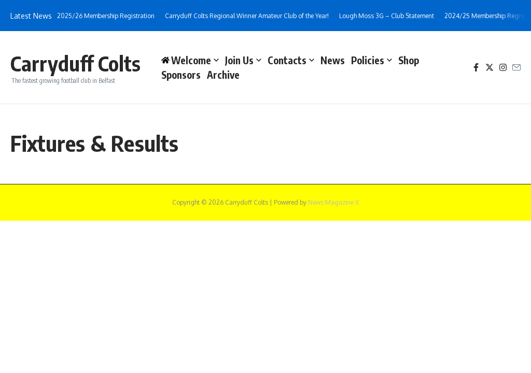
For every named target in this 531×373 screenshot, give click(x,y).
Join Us (243, 60)
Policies (371, 60)
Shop (408, 60)
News (332, 60)
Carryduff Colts (75, 63)
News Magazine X (333, 202)
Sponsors (181, 74)
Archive (223, 74)
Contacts (291, 60)
